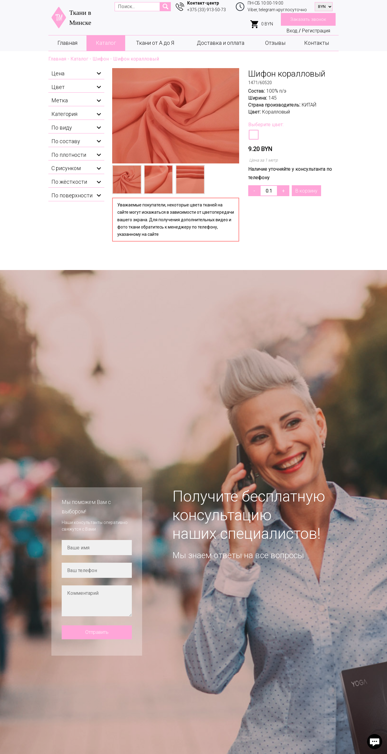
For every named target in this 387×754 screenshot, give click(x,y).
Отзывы (275, 43)
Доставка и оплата (220, 43)
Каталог (106, 43)
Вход (292, 31)
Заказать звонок (308, 19)
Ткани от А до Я (155, 43)
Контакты (316, 43)
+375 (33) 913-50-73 (206, 9)
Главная (67, 43)
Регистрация (316, 31)
